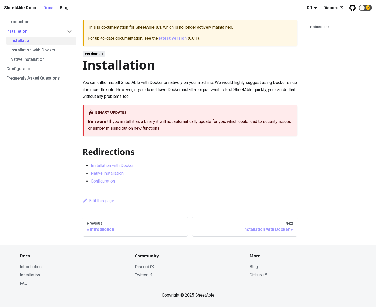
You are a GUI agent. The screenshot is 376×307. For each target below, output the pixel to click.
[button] (365, 8)
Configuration (19, 68)
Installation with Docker (32, 49)
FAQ (23, 283)
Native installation (107, 173)
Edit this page (98, 200)
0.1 (310, 7)
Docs (48, 7)
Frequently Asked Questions (33, 78)
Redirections (319, 27)
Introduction (18, 21)
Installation (16, 31)
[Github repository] (352, 8)
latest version (173, 38)
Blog (64, 7)
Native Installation (27, 59)
